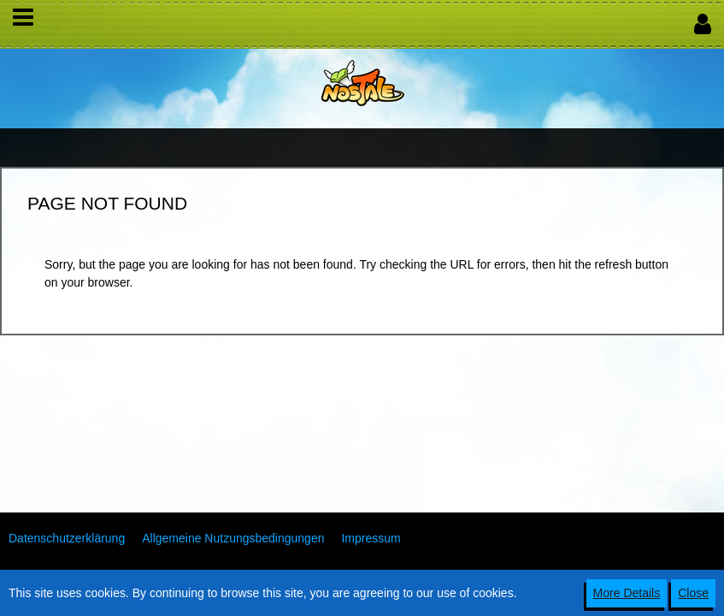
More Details (627, 593)
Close (693, 593)
